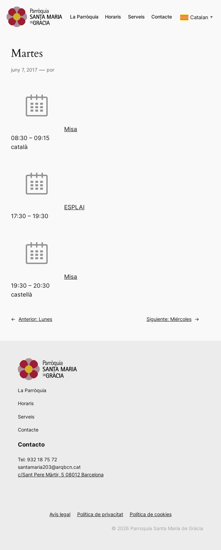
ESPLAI (74, 207)
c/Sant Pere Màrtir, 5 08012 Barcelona (61, 474)
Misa (70, 129)
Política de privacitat (100, 514)
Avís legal (59, 514)
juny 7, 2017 (24, 70)
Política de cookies (151, 514)
